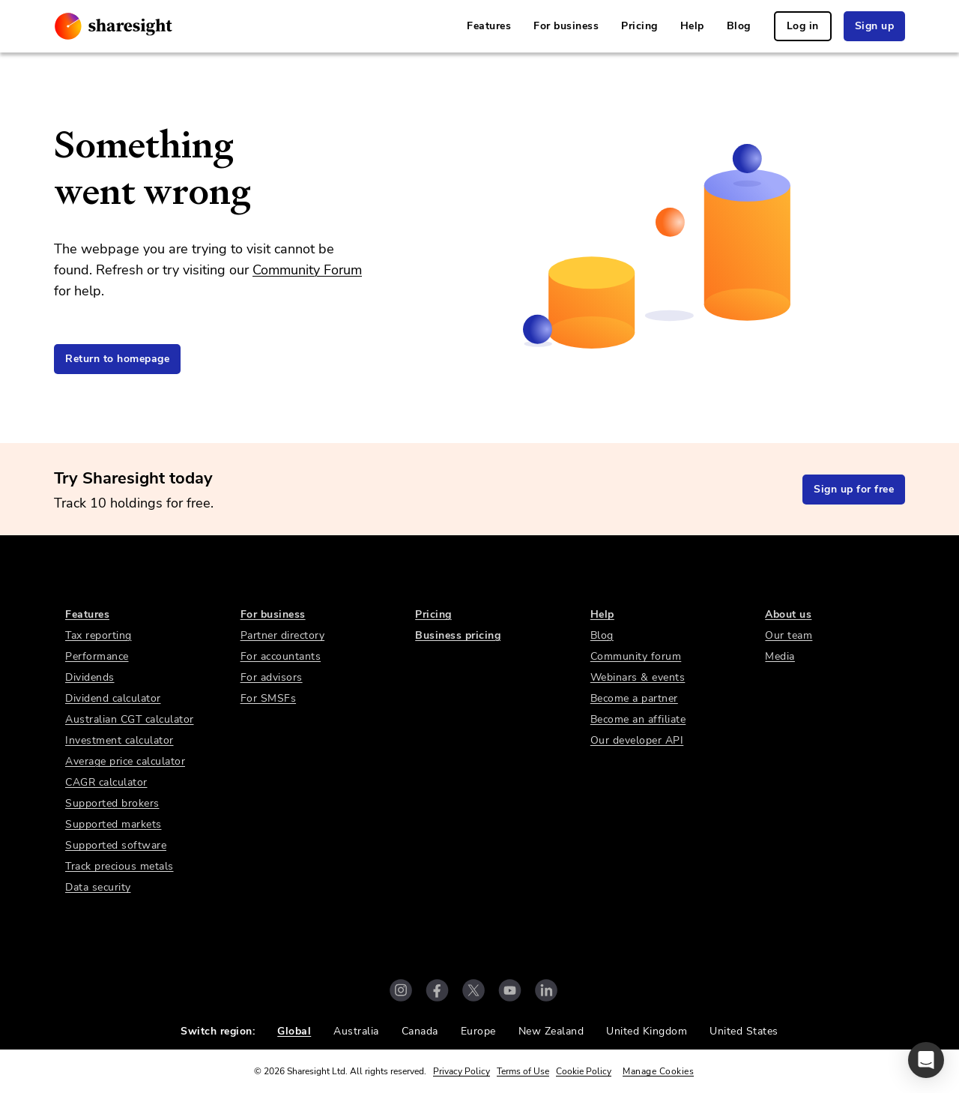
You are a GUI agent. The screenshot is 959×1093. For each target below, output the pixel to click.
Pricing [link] (639, 26)
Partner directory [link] (282, 635)
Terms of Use (523, 1071)
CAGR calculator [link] (106, 782)
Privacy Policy (461, 1071)
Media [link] (780, 656)
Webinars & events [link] (638, 677)
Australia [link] (356, 1031)
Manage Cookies (658, 1071)
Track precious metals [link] (119, 866)
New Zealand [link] (551, 1031)
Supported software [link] (115, 845)
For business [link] (566, 26)
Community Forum (307, 270)
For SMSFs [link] (268, 698)
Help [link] (692, 26)
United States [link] (744, 1031)
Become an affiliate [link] (638, 719)
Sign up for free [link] (854, 489)
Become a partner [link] (634, 698)
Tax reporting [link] (98, 635)
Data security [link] (98, 887)
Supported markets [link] (113, 824)
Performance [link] (97, 656)
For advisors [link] (271, 677)
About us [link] (788, 614)
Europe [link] (478, 1031)
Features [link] (489, 26)
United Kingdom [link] (646, 1031)
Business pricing (457, 635)
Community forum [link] (636, 656)
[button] (926, 1060)
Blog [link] (739, 26)
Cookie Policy (583, 1071)
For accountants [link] (280, 656)
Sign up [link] (875, 26)
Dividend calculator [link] (113, 698)
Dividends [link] (90, 677)
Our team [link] (788, 635)
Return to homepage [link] (117, 359)
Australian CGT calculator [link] (129, 719)
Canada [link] (420, 1031)
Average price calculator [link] (125, 761)
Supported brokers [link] (112, 803)
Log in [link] (803, 26)
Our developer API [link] (637, 740)
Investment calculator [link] (119, 740)
